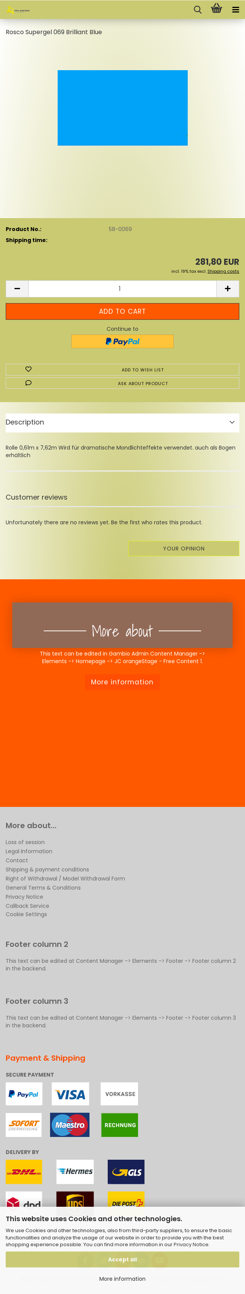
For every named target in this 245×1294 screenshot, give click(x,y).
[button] (17, 288)
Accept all (122, 1259)
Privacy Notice (191, 1244)
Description (25, 422)
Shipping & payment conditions (47, 869)
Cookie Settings (26, 914)
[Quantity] (122, 288)
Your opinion (184, 548)
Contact (17, 860)
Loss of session (25, 842)
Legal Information (29, 851)
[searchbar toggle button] (197, 9)
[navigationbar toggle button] (235, 9)
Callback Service (27, 906)
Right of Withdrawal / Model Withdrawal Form (65, 878)
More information (122, 1279)
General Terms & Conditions (43, 887)
